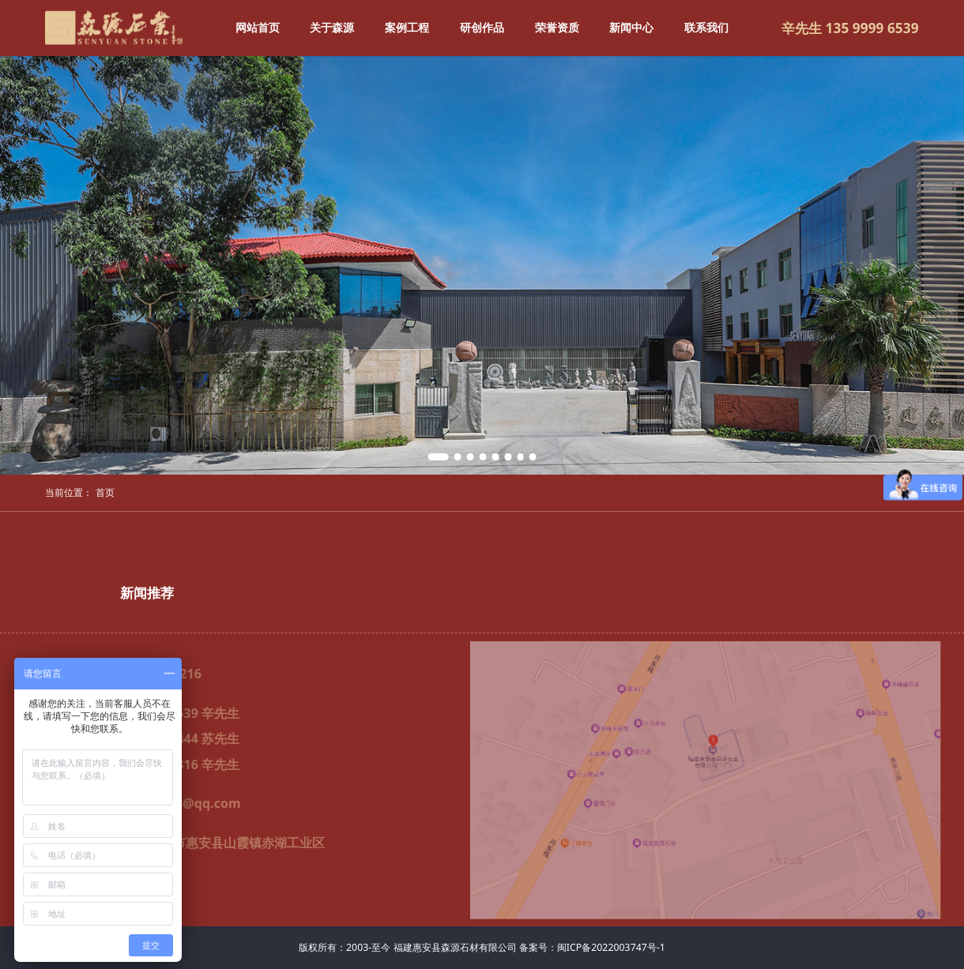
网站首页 (257, 27)
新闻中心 (631, 27)
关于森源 (332, 27)
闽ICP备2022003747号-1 (611, 947)
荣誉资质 (557, 27)
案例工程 (407, 27)
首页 (105, 492)
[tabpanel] (482, 265)
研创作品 (482, 27)
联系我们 (706, 27)
